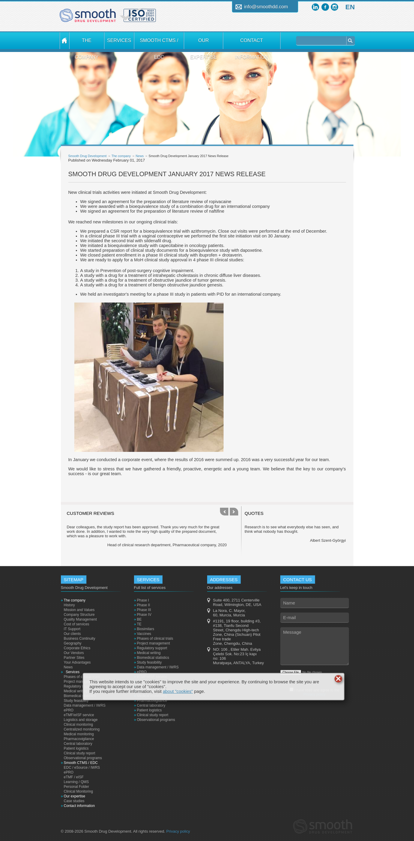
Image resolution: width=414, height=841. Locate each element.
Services (119, 40)
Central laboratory (78, 744)
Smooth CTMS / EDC (159, 43)
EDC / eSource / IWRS (82, 767)
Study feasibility (76, 701)
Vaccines (144, 634)
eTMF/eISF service (79, 715)
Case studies (74, 801)
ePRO (69, 710)
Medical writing (75, 691)
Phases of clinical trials (82, 677)
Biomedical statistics (80, 696)
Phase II (143, 605)
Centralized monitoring (82, 729)
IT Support (72, 629)
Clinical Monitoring (78, 791)
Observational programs (83, 758)
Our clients (72, 634)
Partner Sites (74, 658)
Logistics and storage (81, 720)
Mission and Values (79, 610)
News (140, 156)
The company (87, 43)
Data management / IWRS (85, 705)
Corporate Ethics (77, 648)
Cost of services (76, 624)
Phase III (144, 610)
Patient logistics (76, 748)
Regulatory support (79, 686)
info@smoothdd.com (266, 6)
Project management (80, 681)
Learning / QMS (76, 782)
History (69, 605)
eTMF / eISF (74, 777)
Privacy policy (178, 831)
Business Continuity (79, 638)
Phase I (143, 600)
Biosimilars (145, 629)
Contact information (251, 43)
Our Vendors (74, 653)
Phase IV (144, 615)
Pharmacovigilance (79, 739)
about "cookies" (178, 691)
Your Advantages (77, 662)
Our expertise (203, 43)
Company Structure (79, 615)
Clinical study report (79, 753)
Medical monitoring (79, 734)
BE (139, 619)
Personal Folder (76, 787)
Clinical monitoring (78, 724)
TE (139, 624)
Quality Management (80, 619)
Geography (72, 643)
